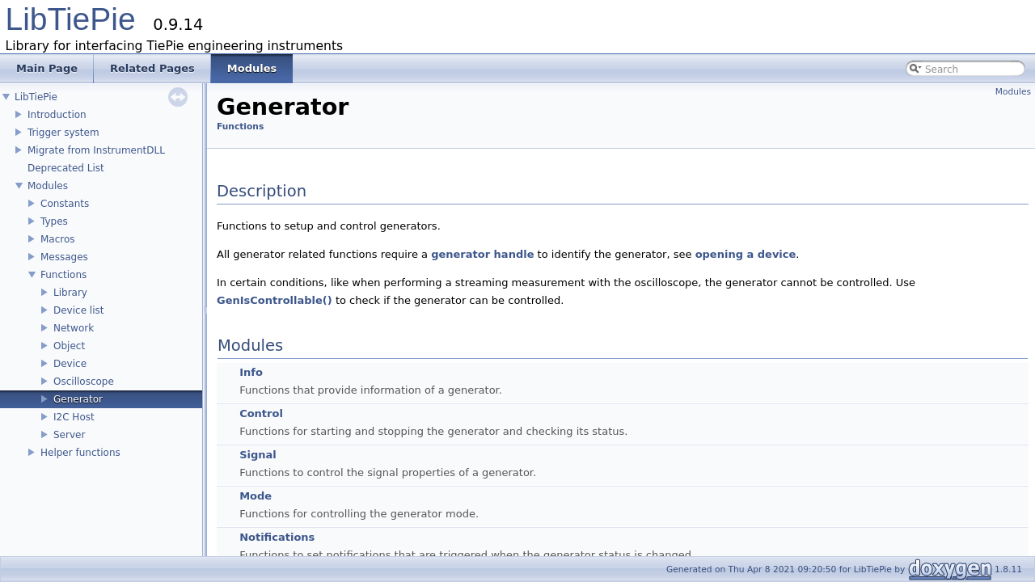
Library (70, 292)
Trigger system (63, 132)
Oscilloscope (83, 381)
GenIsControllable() (274, 300)
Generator (78, 399)
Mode (255, 496)
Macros (57, 239)
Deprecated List (65, 168)
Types (54, 221)
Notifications (277, 537)
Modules (47, 186)
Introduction (57, 114)
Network (73, 328)
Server (69, 435)
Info (251, 372)
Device (70, 363)
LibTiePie (71, 19)
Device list (78, 310)
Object (69, 346)
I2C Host (74, 417)
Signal (258, 455)
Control (261, 413)
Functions (63, 274)
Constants (64, 203)
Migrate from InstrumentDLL (96, 150)
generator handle (482, 254)
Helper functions (80, 452)
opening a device (745, 254)
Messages (64, 257)
